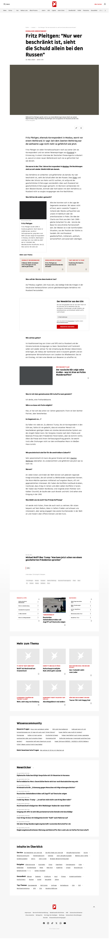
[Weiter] (105, 10)
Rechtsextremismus (23, 892)
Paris (48, 587)
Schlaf (39, 883)
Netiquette (39, 919)
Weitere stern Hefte (81, 859)
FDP (79, 889)
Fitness (63, 880)
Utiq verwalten (29, 919)
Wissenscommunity (23, 859)
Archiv (86, 856)
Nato (79, 584)
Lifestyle (101, 10)
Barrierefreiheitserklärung (40, 916)
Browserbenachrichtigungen (57, 921)
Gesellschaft (72, 10)
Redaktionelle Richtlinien (57, 916)
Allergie (29, 880)
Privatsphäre (71, 321)
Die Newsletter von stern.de (33, 856)
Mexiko (37, 587)
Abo (98, 4)
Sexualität (48, 883)
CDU (40, 892)
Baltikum (43, 587)
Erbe (80, 868)
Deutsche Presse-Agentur (64, 584)
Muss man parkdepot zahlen (40, 733)
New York (50, 871)
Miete (41, 871)
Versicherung (78, 871)
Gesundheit (94, 10)
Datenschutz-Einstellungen (74, 919)
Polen (75, 177)
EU (27, 587)
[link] (105, 4)
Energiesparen (70, 868)
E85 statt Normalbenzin (60, 733)
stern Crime (61, 10)
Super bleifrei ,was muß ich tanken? (70, 736)
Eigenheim (59, 868)
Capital (54, 10)
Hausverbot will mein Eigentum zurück (38, 745)
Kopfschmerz (21, 883)
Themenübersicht (38, 859)
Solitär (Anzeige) (40, 874)
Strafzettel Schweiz (52, 739)
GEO (49, 10)
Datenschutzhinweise (76, 916)
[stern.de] (54, 4)
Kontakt (45, 921)
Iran (17, 10)
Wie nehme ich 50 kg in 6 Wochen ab (52, 754)
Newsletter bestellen (67, 327)
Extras (10, 10)
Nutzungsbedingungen (62, 322)
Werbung (61, 919)
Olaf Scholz (43, 889)
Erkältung (47, 880)
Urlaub (68, 871)
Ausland (33, 27)
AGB (67, 916)
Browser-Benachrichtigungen (59, 862)
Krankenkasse (31, 871)
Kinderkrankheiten (75, 880)
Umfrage (54, 889)
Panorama (86, 10)
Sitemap (50, 859)
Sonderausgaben (22, 862)
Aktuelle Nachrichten (73, 856)
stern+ (43, 10)
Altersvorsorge (30, 868)
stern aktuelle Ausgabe (64, 859)
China (50, 868)
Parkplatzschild (51, 742)
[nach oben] (94, 910)
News (4, 10)
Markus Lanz (24, 10)
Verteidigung (64, 889)
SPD (34, 892)
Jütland (31, 587)
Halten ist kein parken (35, 739)
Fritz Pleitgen (29, 584)
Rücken (31, 883)
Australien (41, 868)
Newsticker (24, 771)
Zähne (57, 883)
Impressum (28, 916)
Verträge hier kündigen (50, 919)
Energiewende (32, 889)
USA (73, 889)
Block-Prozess (34, 10)
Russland (70, 152)
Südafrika (59, 871)
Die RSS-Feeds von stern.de (54, 856)
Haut (55, 880)
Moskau (66, 166)
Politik (79, 10)
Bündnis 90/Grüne (51, 892)
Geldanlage (20, 871)
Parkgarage (20, 739)
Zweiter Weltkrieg (51, 584)
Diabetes (38, 880)
